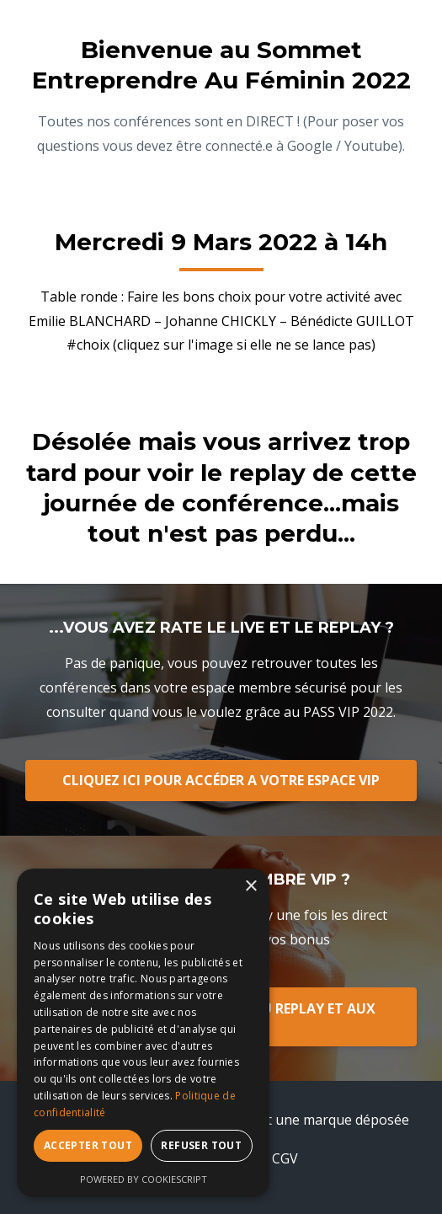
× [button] (250, 886)
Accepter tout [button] (88, 1145)
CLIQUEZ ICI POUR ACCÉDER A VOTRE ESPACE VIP (221, 780)
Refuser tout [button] (201, 1145)
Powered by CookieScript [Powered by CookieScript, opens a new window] (143, 1179)
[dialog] (143, 1033)
